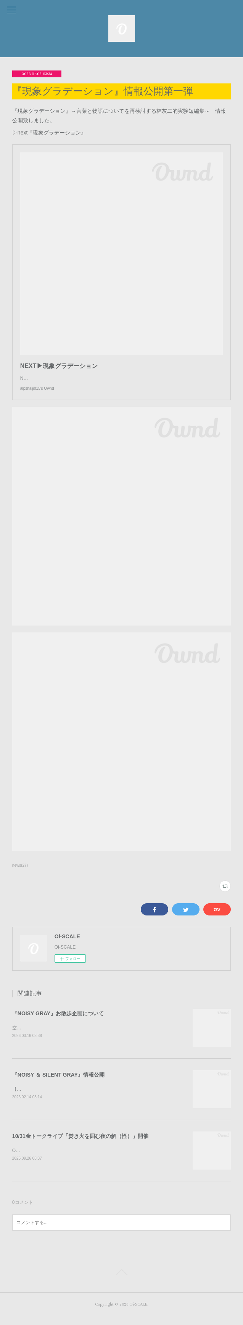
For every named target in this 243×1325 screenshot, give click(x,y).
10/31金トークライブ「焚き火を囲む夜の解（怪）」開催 (80, 1145)
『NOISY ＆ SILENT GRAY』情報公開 (58, 1083)
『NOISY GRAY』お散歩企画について (58, 1021)
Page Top (121, 1283)
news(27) (20, 873)
